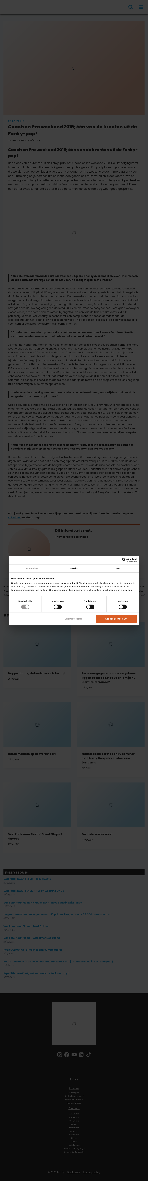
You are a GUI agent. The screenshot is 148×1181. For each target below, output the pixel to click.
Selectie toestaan (74, 619)
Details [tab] (74, 568)
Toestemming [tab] (31, 568)
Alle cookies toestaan (116, 619)
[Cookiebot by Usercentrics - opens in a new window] (124, 560)
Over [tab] (117, 568)
